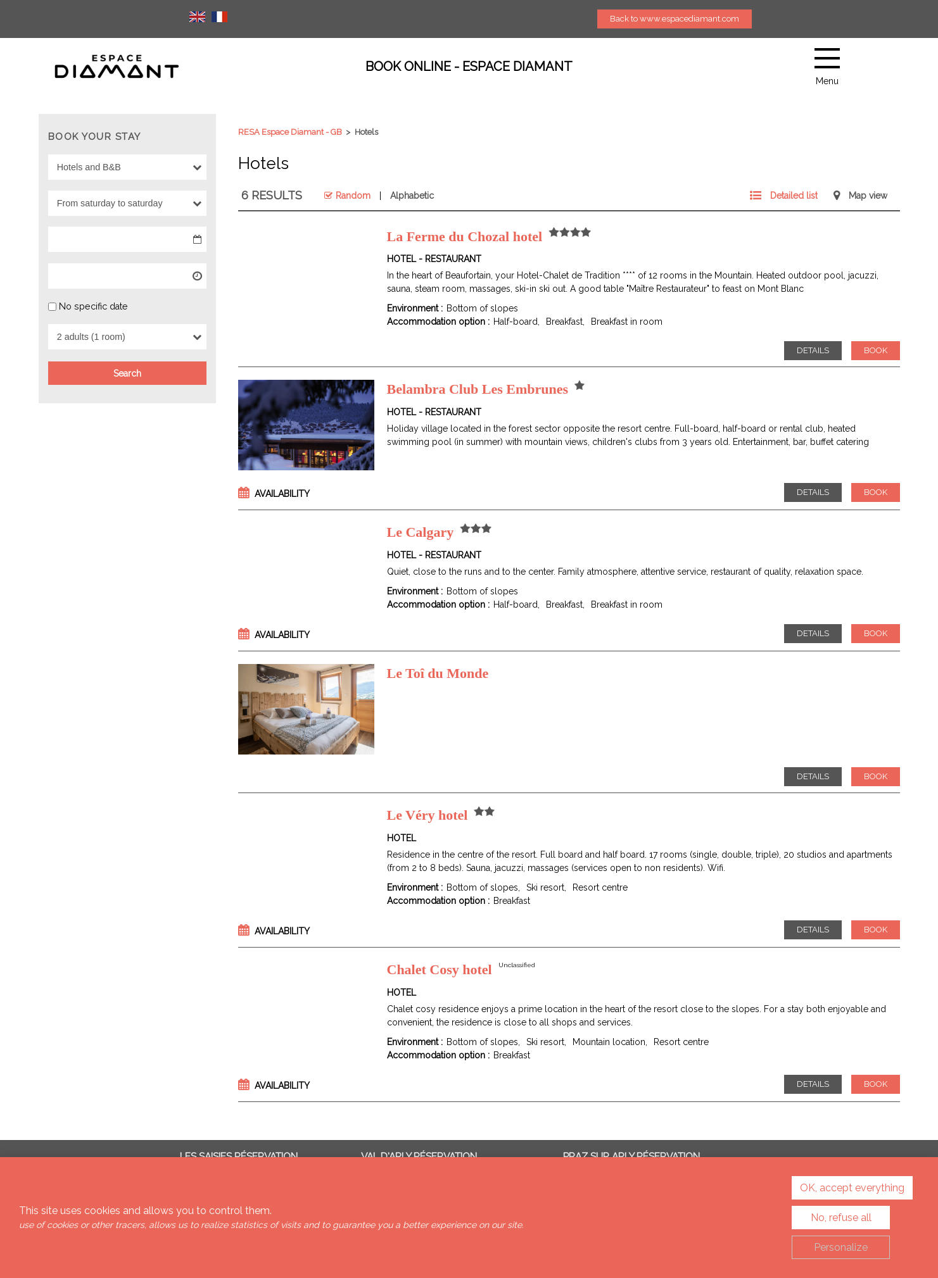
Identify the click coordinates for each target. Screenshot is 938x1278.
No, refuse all (841, 1218)
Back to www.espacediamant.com (674, 18)
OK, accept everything (852, 1188)
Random (353, 196)
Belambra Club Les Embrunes (478, 389)
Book (875, 350)
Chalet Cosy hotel (439, 969)
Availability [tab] (282, 494)
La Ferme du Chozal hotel (465, 236)
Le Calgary (420, 532)
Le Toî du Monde (438, 673)
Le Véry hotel (427, 815)
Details (813, 350)
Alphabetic (412, 196)
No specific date (93, 306)
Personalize (841, 1247)
